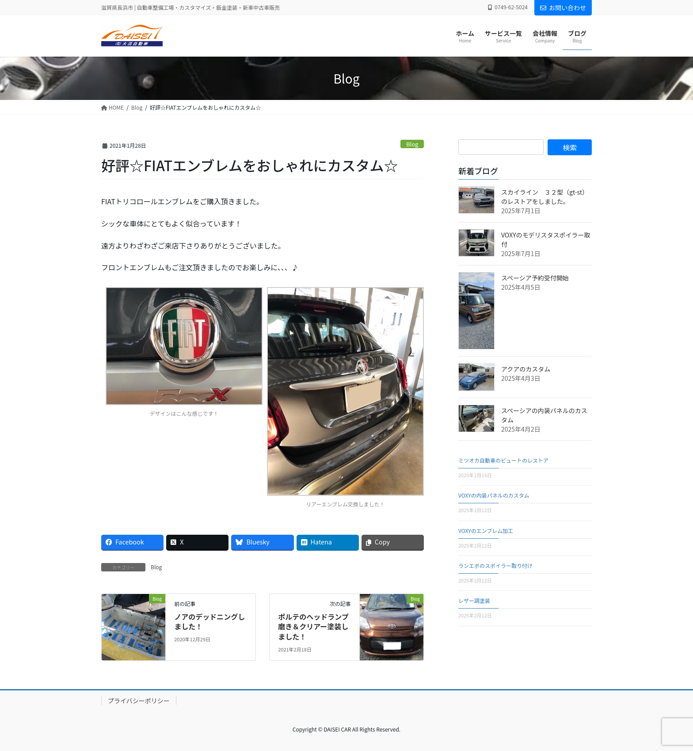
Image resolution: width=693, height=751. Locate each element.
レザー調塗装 (474, 600)
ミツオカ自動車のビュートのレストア (503, 460)
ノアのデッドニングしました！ (209, 621)
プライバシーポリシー (139, 700)
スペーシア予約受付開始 (535, 277)
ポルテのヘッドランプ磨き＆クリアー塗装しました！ (313, 626)
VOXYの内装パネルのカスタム (493, 495)
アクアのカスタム (525, 368)
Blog (412, 144)
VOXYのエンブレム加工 (485, 530)
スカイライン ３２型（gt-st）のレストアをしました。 (544, 197)
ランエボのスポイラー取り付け (495, 565)
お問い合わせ (563, 7)
